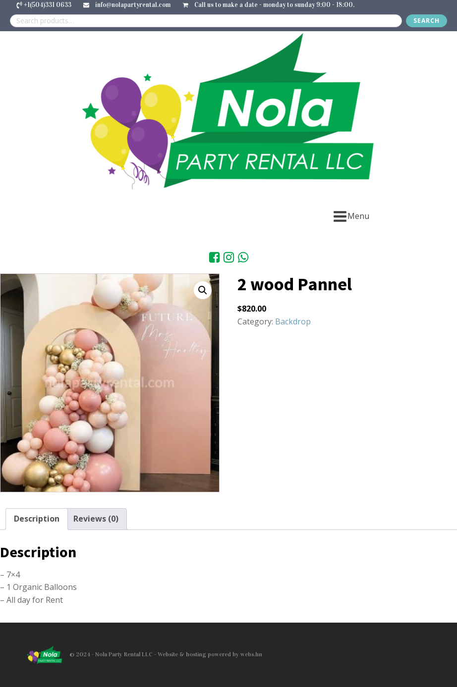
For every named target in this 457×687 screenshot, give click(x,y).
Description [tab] (36, 518)
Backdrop (293, 321)
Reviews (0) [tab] (95, 518)
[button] (203, 290)
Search (426, 20)
